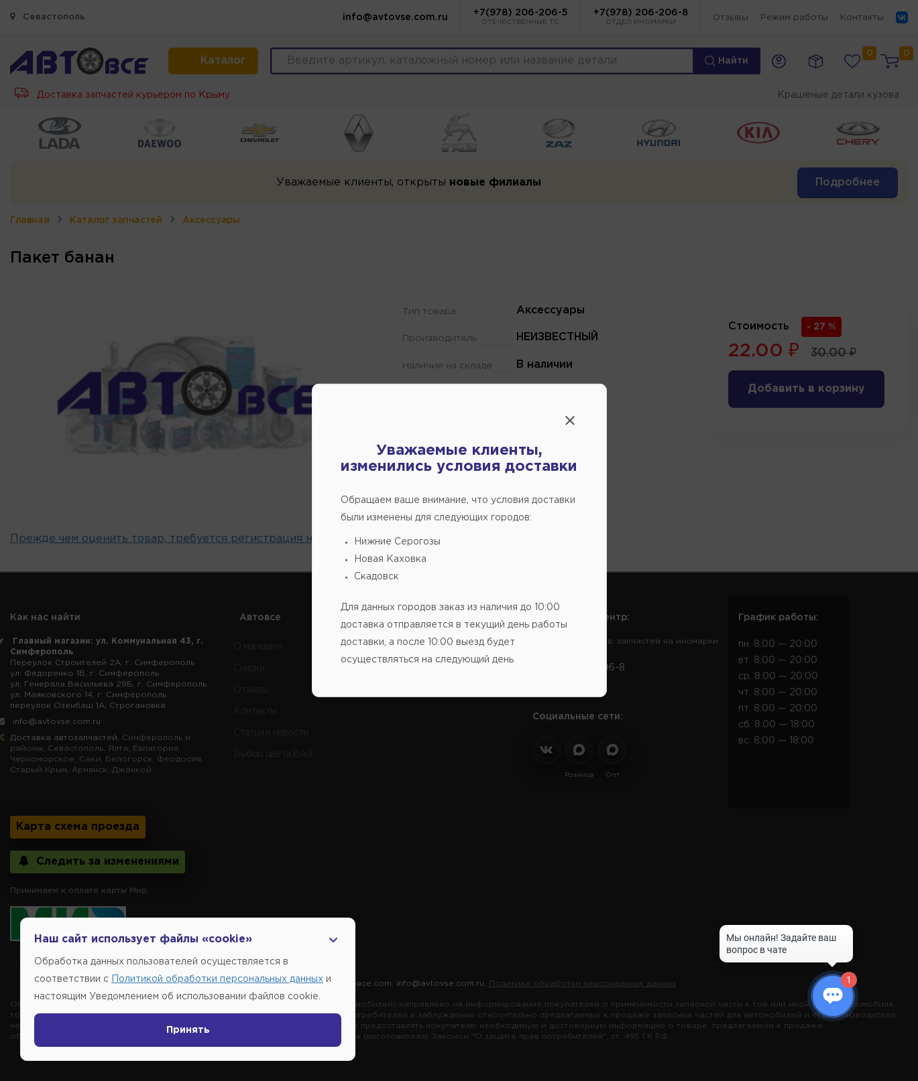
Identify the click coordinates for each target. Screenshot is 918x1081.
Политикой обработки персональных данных (217, 979)
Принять (188, 1030)
